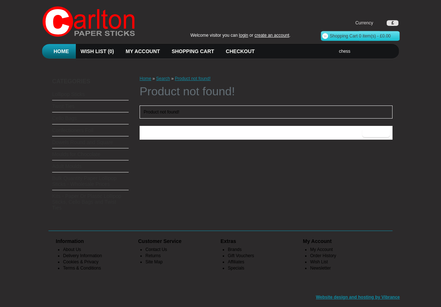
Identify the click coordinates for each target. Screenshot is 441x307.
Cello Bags (64, 118)
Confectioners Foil (72, 130)
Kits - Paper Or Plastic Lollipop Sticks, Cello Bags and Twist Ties (86, 202)
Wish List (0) (97, 51)
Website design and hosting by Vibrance (358, 297)
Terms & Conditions (82, 268)
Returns (153, 255)
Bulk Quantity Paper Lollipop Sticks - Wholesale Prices (84, 181)
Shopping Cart (193, 51)
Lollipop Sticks (68, 94)
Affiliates (236, 261)
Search (163, 78)
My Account (143, 51)
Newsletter (320, 268)
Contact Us (156, 249)
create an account (271, 35)
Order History (323, 255)
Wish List (319, 261)
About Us (72, 249)
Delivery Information (82, 255)
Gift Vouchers (241, 255)
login (243, 35)
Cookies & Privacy (80, 261)
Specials (236, 268)
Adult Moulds (67, 166)
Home (61, 51)
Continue (376, 132)
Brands (235, 249)
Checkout (240, 51)
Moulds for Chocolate (76, 154)
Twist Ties (63, 106)
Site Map (154, 261)
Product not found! (193, 78)
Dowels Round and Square (82, 142)
